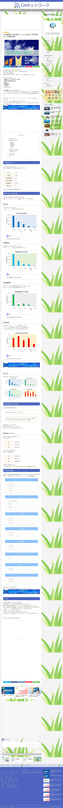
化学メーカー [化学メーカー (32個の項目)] (3, 778)
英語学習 (54, 84)
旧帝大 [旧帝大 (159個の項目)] (14, 781)
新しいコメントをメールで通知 (9, 750)
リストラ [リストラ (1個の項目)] (14, 775)
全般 (54, 66)
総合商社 (54, 57)
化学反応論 (54, 50)
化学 (54, 58)
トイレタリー (54, 62)
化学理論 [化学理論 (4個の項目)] (17, 778)
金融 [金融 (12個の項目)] (2, 787)
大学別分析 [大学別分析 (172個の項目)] (3, 781)
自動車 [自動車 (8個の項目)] (11, 786)
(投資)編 (56, 10)
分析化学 (54, 51)
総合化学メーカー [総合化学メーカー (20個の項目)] (4, 786)
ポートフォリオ (54, 81)
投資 (53, 76)
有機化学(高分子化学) (54, 49)
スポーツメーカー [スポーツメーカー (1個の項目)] (4, 775)
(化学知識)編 (19, 10)
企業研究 (10, 618)
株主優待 (54, 78)
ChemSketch (50, 47)
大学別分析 (54, 72)
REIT (54, 79)
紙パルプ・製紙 (54, 64)
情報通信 (54, 65)
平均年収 (12, 146)
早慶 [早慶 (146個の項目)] (17, 781)
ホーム (7, 10)
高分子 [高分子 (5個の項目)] (18, 787)
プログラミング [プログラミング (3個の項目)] (10, 775)
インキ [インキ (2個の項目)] (18, 772)
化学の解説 (53, 44)
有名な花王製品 (12, 154)
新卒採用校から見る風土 (13, 150)
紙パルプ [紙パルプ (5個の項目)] (15, 784)
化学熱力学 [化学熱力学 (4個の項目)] (12, 778)
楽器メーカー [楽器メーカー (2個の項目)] (3, 784)
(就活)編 (43, 10)
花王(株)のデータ (12, 138)
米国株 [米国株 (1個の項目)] (11, 784)
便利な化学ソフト (54, 46)
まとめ (12, 147)
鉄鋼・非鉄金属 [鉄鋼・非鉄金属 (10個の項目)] (9, 787)
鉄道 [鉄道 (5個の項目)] (5, 787)
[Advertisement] (21, 21)
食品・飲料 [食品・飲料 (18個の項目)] (14, 787)
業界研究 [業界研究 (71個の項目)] (14, 783)
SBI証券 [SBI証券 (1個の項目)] (11, 772)
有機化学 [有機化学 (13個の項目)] (6, 783)
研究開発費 (13, 144)
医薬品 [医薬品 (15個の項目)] (10, 780)
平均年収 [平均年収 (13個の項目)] (10, 781)
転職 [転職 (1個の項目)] (18, 786)
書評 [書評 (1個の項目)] (2, 783)
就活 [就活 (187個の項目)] (6, 781)
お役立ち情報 (54, 86)
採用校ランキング (14, 151)
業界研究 (18, 618)
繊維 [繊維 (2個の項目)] (8, 786)
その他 (54, 53)
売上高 (12, 142)
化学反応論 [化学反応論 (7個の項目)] (8, 778)
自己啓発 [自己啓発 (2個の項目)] (15, 786)
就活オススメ (54, 73)
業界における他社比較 (13, 140)
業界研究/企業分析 (6, 32)
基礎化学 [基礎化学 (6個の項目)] (16, 780)
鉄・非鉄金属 (54, 61)
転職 (54, 71)
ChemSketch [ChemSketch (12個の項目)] (3, 772)
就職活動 (53, 69)
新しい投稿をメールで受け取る (9, 752)
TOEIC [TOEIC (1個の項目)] (14, 772)
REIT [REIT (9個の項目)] (7, 772)
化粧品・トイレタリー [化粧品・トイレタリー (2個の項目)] (4, 780)
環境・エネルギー (54, 60)
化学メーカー (5, 618)
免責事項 (11, 806)
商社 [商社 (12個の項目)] (12, 780)
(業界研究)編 (31, 10)
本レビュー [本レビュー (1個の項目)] (10, 783)
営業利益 (12, 143)
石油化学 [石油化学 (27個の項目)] (8, 784)
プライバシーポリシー (5, 806)
